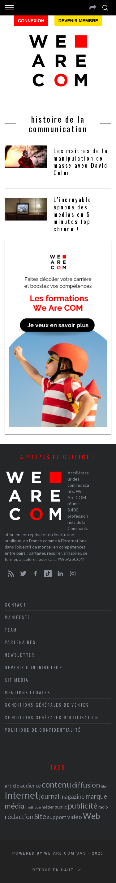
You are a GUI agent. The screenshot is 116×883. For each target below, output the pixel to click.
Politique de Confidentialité (43, 729)
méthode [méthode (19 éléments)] (33, 807)
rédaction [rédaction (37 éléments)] (19, 817)
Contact (16, 604)
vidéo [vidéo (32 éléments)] (74, 816)
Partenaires (20, 642)
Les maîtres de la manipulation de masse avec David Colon (81, 161)
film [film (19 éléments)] (104, 786)
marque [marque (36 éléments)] (96, 796)
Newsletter (20, 654)
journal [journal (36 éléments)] (49, 796)
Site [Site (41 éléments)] (40, 816)
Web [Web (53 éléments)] (91, 816)
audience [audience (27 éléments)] (30, 785)
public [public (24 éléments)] (61, 806)
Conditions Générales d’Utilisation (51, 717)
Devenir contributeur (33, 667)
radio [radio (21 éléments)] (103, 807)
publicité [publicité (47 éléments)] (82, 805)
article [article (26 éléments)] (12, 785)
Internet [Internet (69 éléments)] (21, 795)
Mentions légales (27, 692)
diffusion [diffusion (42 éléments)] (86, 784)
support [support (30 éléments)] (56, 817)
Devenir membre (78, 20)
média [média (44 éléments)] (14, 805)
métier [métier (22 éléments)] (48, 806)
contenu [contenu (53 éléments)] (56, 784)
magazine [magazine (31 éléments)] (72, 796)
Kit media (17, 679)
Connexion (31, 20)
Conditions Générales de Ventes (47, 704)
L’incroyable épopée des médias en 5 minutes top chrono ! (73, 214)
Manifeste (17, 617)
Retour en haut (58, 870)
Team (11, 629)
